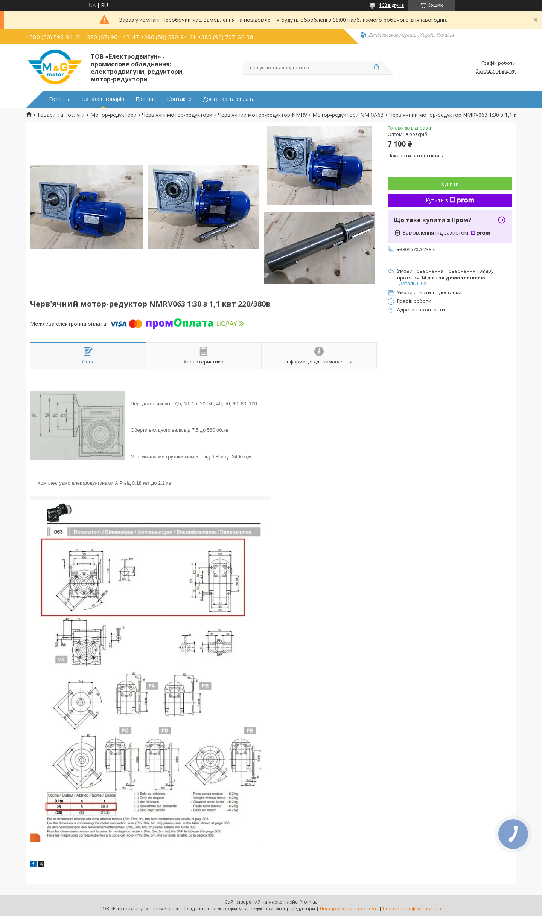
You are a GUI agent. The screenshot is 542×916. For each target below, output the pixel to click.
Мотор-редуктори (113, 114)
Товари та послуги (61, 114)
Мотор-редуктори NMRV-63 (348, 114)
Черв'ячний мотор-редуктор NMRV (262, 114)
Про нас (146, 99)
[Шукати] (376, 68)
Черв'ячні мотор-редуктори (177, 114)
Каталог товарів (103, 99)
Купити (450, 183)
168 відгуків (391, 5)
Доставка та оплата (229, 99)
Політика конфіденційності (413, 908)
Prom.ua (309, 902)
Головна (60, 99)
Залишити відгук (496, 71)
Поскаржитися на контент (349, 908)
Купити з (450, 200)
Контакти (179, 99)
